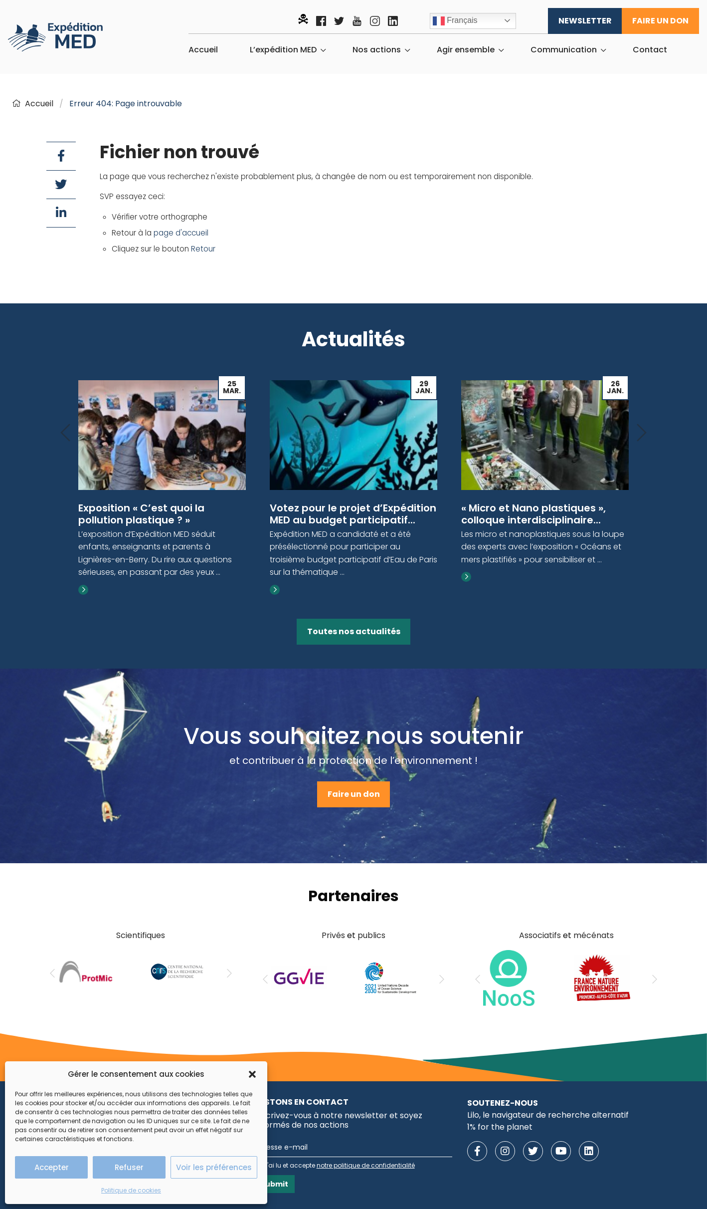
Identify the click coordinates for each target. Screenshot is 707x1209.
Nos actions (377, 50)
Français (455, 21)
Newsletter (585, 20)
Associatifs (540, 935)
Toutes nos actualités (353, 631)
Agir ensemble (466, 50)
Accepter (51, 1167)
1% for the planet (499, 1127)
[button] (252, 1074)
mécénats (593, 935)
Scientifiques (140, 935)
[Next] (642, 433)
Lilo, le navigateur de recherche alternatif (548, 1115)
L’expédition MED (283, 50)
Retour (203, 248)
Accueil (203, 50)
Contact (650, 50)
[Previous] (65, 433)
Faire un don (660, 20)
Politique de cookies (131, 1190)
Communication (563, 50)
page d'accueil (181, 233)
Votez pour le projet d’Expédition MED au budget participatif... (353, 514)
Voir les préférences (214, 1167)
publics (371, 935)
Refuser (129, 1167)
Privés (333, 935)
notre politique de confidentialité (366, 1165)
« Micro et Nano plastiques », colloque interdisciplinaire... (533, 514)
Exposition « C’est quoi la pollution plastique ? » (141, 514)
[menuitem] (203, 50)
